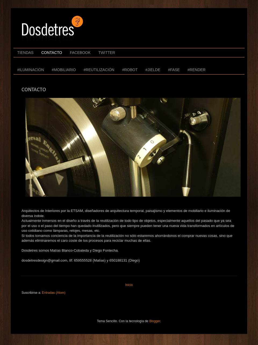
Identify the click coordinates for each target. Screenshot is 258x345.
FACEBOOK (80, 52)
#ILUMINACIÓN (30, 70)
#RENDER (197, 70)
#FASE (174, 70)
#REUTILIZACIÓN (99, 70)
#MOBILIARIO (64, 70)
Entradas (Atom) (53, 293)
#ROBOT (130, 70)
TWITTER (106, 52)
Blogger (154, 321)
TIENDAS (25, 52)
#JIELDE (152, 70)
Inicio (129, 285)
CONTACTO (51, 52)
